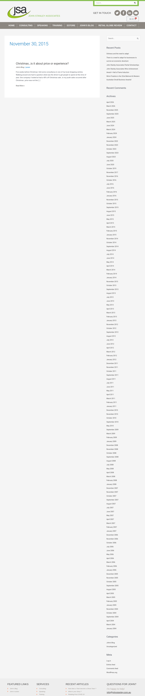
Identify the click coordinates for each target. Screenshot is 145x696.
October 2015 (111, 204)
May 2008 (110, 464)
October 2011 (111, 369)
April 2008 (110, 468)
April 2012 (110, 346)
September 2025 (112, 117)
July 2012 (110, 338)
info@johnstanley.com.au (119, 684)
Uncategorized (111, 639)
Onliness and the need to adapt (118, 54)
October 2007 (111, 491)
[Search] (134, 3)
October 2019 (111, 170)
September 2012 (112, 331)
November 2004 (112, 602)
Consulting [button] (26, 25)
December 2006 (112, 529)
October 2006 (111, 537)
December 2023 (112, 143)
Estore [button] (71, 25)
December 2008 (112, 441)
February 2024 (111, 136)
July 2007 (110, 502)
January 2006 (111, 564)
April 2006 (110, 552)
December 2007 (112, 483)
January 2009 (111, 438)
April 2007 (110, 514)
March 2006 (111, 556)
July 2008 (110, 460)
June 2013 (110, 300)
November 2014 (112, 239)
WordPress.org (112, 664)
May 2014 (110, 262)
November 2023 (112, 147)
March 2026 (111, 109)
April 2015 (110, 224)
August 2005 (111, 583)
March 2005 (111, 590)
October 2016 (111, 181)
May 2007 (110, 510)
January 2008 (111, 480)
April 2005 (110, 587)
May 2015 (110, 220)
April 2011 (110, 392)
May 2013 (110, 304)
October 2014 (111, 243)
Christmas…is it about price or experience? (43, 63)
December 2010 (112, 407)
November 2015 (112, 201)
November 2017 (112, 174)
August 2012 (111, 334)
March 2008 (111, 472)
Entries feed (110, 657)
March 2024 (111, 132)
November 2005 (112, 571)
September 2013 (112, 288)
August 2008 (111, 457)
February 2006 (111, 560)
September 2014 (112, 246)
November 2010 (112, 411)
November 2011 (112, 365)
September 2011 (112, 373)
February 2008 (111, 476)
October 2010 (111, 415)
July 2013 (110, 296)
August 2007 (111, 499)
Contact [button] (132, 25)
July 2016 (110, 185)
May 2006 (110, 548)
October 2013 (111, 285)
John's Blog (20, 67)
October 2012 (111, 327)
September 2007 (112, 495)
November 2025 (112, 113)
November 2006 (112, 533)
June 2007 (110, 506)
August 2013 (111, 292)
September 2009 (112, 426)
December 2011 (112, 361)
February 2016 (111, 193)
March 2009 (111, 430)
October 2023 (111, 151)
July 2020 (110, 162)
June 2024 (110, 128)
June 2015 (110, 216)
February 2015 (111, 231)
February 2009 (111, 434)
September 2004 (112, 609)
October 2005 (111, 575)
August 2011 (111, 376)
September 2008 (112, 453)
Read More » (20, 85)
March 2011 (111, 395)
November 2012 (112, 323)
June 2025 (110, 120)
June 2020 (110, 166)
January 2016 (111, 197)
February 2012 (111, 353)
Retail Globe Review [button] (110, 25)
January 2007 (111, 525)
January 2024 (111, 139)
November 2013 (112, 281)
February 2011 (111, 399)
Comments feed (112, 661)
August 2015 (111, 212)
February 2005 (111, 594)
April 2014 (110, 266)
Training (57, 25)
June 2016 (110, 189)
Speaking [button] (42, 25)
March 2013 (111, 311)
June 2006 (110, 545)
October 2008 (111, 449)
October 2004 (111, 606)
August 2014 (111, 250)
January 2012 (111, 357)
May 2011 (110, 388)
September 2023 (112, 155)
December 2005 (112, 567)
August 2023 (111, 159)
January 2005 (111, 598)
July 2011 (110, 380)
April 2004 (110, 613)
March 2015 (111, 227)
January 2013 (111, 319)
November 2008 (112, 445)
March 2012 (111, 350)
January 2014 (111, 277)
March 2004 (111, 617)
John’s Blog (87, 25)
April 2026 (110, 105)
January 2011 (111, 403)
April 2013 (110, 308)
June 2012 (110, 342)
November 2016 (112, 178)
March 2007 (111, 518)
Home (11, 25)
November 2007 (112, 487)
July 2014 (110, 254)
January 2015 (111, 235)
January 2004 (111, 621)
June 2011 (110, 384)
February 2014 (111, 273)
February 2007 (111, 522)
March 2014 (111, 269)
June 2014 (110, 258)
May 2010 (110, 422)
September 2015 (112, 208)
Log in (108, 653)
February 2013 (111, 315)
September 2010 (112, 418)
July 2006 (110, 541)
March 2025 (111, 124)
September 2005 (112, 579)
